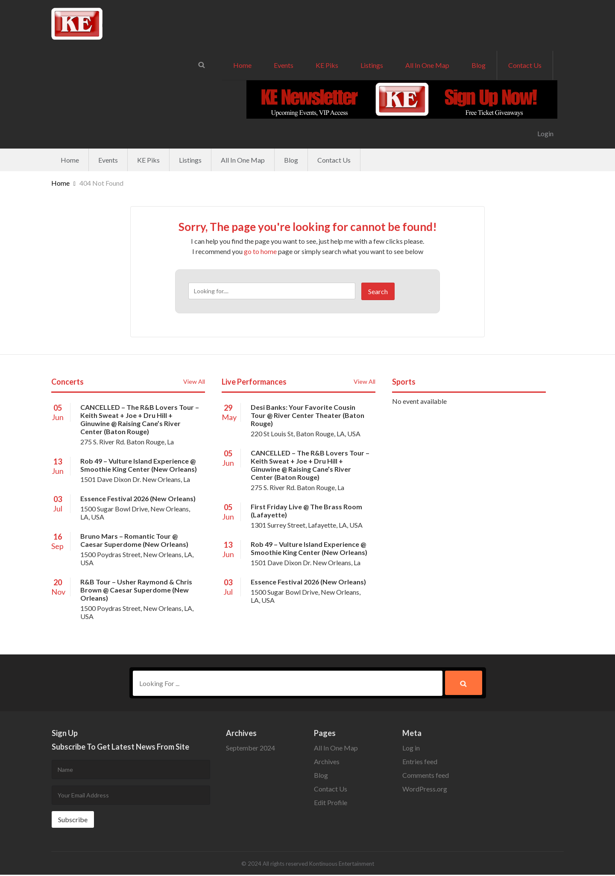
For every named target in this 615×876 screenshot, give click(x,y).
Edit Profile (330, 804)
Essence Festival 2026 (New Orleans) (138, 498)
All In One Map (427, 65)
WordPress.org (424, 790)
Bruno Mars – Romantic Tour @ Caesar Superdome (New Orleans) (134, 540)
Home (242, 65)
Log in (411, 749)
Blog (479, 65)
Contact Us (525, 65)
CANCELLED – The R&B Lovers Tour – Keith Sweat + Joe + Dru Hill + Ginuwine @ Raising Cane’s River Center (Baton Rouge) (139, 419)
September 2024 (250, 749)
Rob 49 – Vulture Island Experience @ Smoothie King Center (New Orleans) (138, 465)
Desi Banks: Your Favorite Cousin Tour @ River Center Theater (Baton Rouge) (307, 415)
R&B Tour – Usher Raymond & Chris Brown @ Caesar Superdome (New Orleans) (136, 590)
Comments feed (425, 776)
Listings (371, 65)
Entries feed (419, 763)
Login (545, 133)
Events (283, 65)
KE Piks (327, 65)
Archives (327, 763)
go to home (260, 251)
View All (194, 381)
